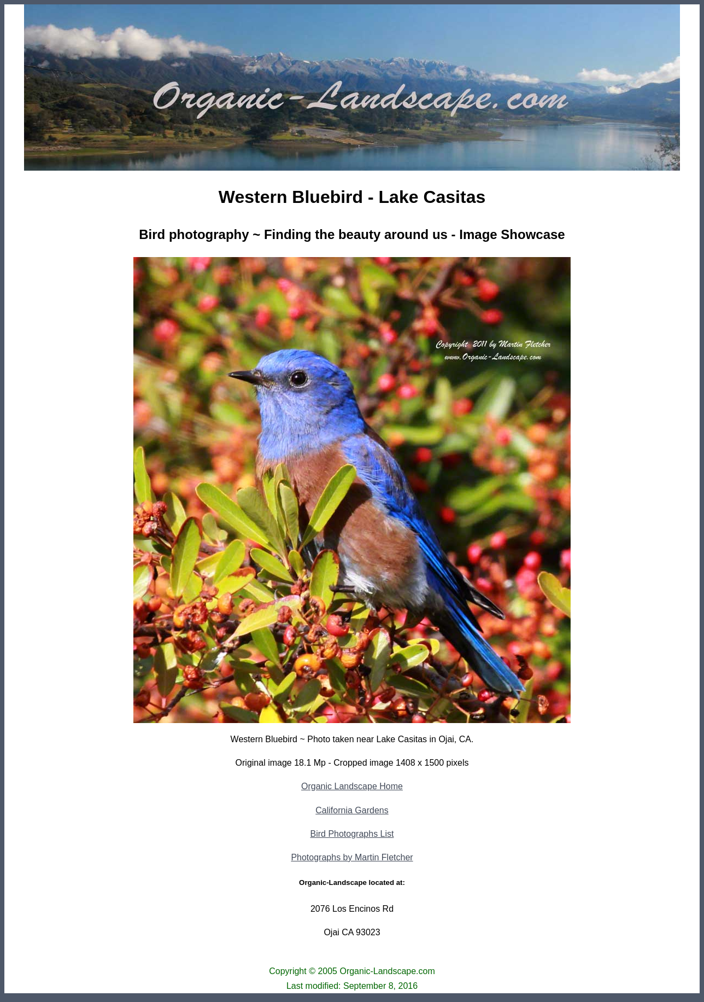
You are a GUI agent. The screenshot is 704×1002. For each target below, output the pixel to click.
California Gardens (351, 810)
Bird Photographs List (352, 833)
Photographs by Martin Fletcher (352, 857)
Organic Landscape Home (352, 786)
